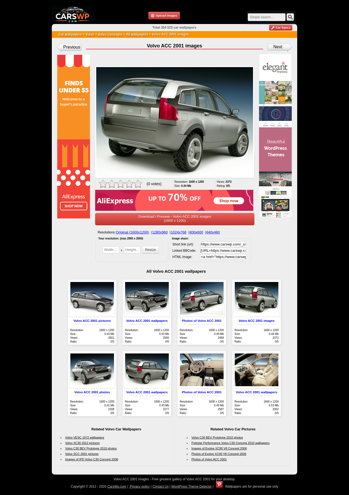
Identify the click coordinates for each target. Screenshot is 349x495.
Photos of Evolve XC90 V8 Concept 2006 (218, 453)
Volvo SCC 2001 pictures (81, 453)
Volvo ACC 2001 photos (92, 392)
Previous (71, 47)
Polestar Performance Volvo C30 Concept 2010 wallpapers (230, 443)
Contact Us (160, 486)
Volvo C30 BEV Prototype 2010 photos (91, 448)
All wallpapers (137, 34)
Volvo (90, 34)
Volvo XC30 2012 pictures (82, 443)
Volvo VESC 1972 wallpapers (84, 437)
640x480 (213, 232)
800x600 (196, 232)
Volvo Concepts (109, 34)
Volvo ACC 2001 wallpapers (147, 320)
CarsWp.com (116, 486)
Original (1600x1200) (132, 232)
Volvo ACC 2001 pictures (92, 320)
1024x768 (178, 232)
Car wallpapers (70, 34)
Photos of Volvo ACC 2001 (201, 320)
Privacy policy (139, 486)
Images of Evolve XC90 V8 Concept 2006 (219, 448)
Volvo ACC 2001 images (257, 320)
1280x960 (160, 232)
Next (277, 46)
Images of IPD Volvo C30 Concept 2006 (91, 459)
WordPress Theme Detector (191, 486)
